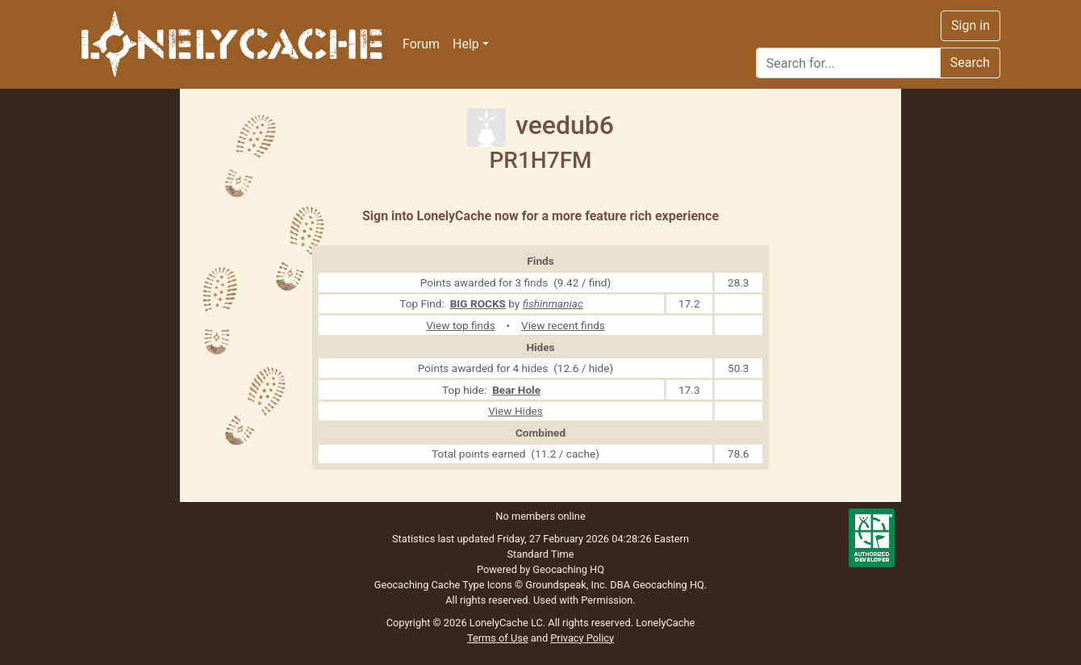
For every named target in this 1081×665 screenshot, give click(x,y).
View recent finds (563, 325)
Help (466, 44)
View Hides (515, 410)
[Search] (848, 63)
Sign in (970, 25)
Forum (421, 44)
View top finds (460, 325)
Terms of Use (497, 638)
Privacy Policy (582, 638)
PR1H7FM (540, 160)
